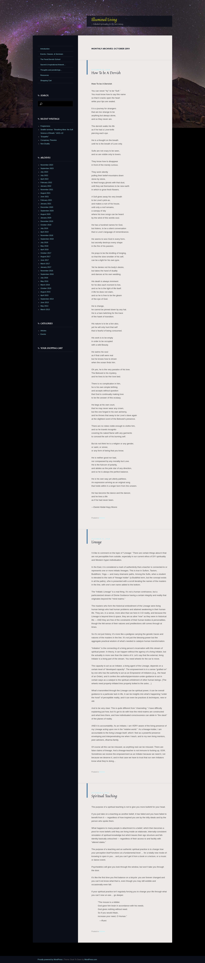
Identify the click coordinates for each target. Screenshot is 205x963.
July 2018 (44, 242)
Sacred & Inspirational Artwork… (53, 65)
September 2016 (47, 274)
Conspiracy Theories (49, 140)
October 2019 (46, 225)
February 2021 (46, 200)
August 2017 (45, 257)
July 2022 (44, 175)
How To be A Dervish (106, 73)
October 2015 (46, 288)
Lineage (96, 542)
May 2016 (44, 281)
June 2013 (45, 302)
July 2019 (44, 228)
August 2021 (45, 193)
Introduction (44, 49)
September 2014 (47, 299)
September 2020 (47, 211)
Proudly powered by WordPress (50, 959)
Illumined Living (104, 19)
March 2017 (45, 264)
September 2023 (47, 168)
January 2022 (46, 186)
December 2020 (47, 207)
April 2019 (45, 232)
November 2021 (47, 189)
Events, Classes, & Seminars (51, 54)
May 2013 (44, 306)
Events (43, 334)
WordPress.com (90, 959)
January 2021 (46, 204)
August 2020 (45, 214)
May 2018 (44, 246)
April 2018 (45, 249)
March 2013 (45, 309)
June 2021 (45, 197)
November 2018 (47, 235)
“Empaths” (45, 137)
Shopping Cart (46, 80)
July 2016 (44, 278)
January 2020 (46, 218)
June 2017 (45, 260)
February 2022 (46, 182)
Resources (44, 75)
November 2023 (47, 165)
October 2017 (46, 253)
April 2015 (45, 295)
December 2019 (47, 221)
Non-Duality (45, 144)
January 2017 (46, 267)
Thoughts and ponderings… (51, 70)
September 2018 (47, 239)
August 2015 (45, 292)
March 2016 (45, 285)
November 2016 (47, 271)
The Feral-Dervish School (50, 59)
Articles (102, 518)
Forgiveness (45, 126)
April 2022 (45, 179)
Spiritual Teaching (104, 796)
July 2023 (44, 172)
